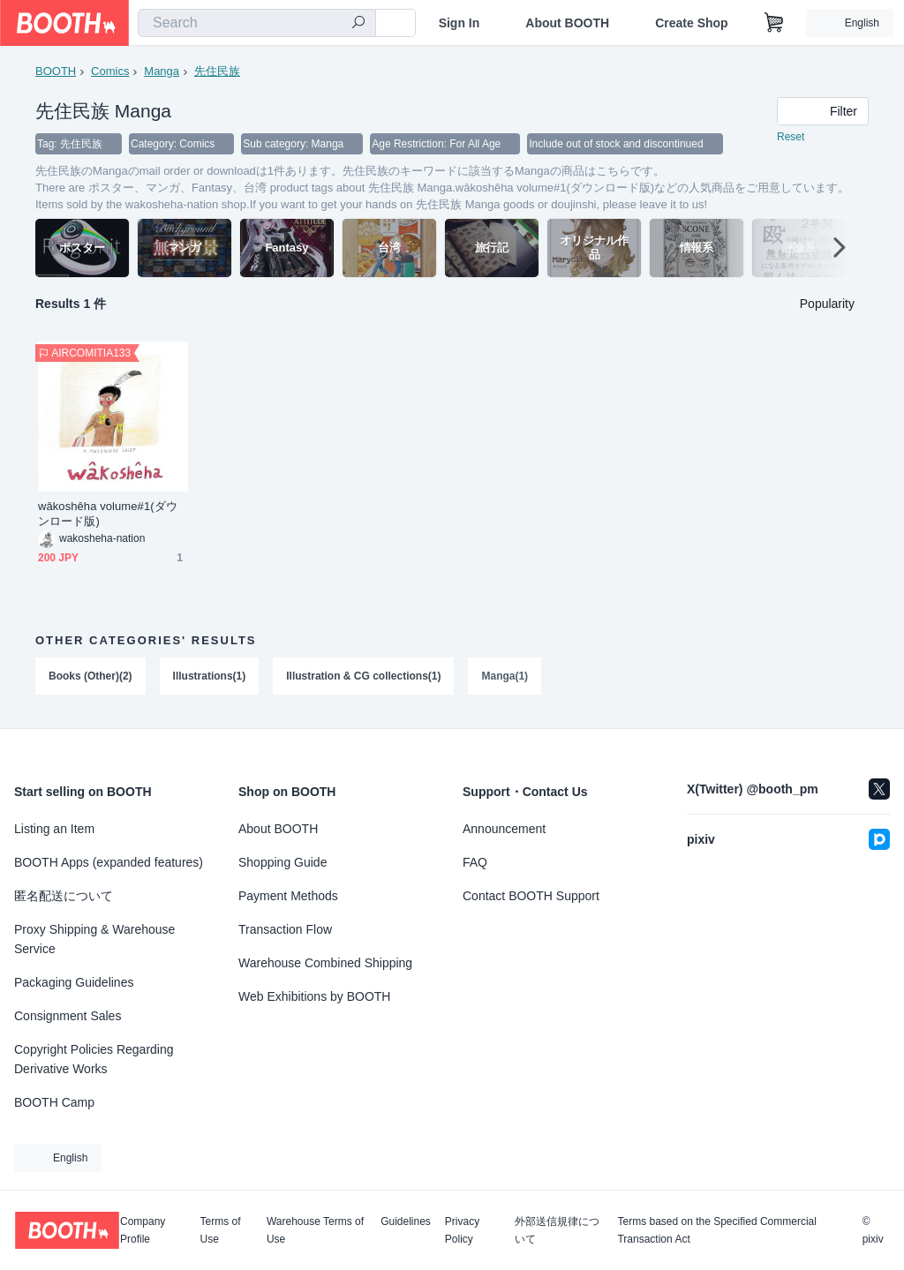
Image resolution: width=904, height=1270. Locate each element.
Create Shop (691, 23)
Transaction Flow (285, 929)
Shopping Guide (282, 862)
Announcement (504, 829)
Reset (790, 138)
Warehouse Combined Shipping (325, 963)
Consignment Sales (67, 1016)
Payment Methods (288, 896)
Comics (110, 71)
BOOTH (55, 71)
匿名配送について (63, 896)
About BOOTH (567, 23)
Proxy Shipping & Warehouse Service (94, 939)
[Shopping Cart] (774, 23)
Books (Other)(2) (90, 677)
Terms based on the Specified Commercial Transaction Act (716, 1230)
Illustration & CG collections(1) (363, 677)
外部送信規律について (557, 1230)
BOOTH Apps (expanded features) (108, 862)
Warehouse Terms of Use (315, 1230)
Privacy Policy (462, 1230)
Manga (161, 71)
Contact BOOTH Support (531, 896)
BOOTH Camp (54, 1102)
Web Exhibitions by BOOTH (314, 996)
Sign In (459, 23)
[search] (358, 23)
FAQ (475, 862)
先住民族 (217, 71)
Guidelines (405, 1222)
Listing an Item (54, 829)
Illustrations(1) (209, 677)
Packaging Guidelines (73, 982)
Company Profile (142, 1230)
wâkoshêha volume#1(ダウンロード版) (107, 514)
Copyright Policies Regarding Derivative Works (94, 1059)
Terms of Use (220, 1230)
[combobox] (257, 23)
